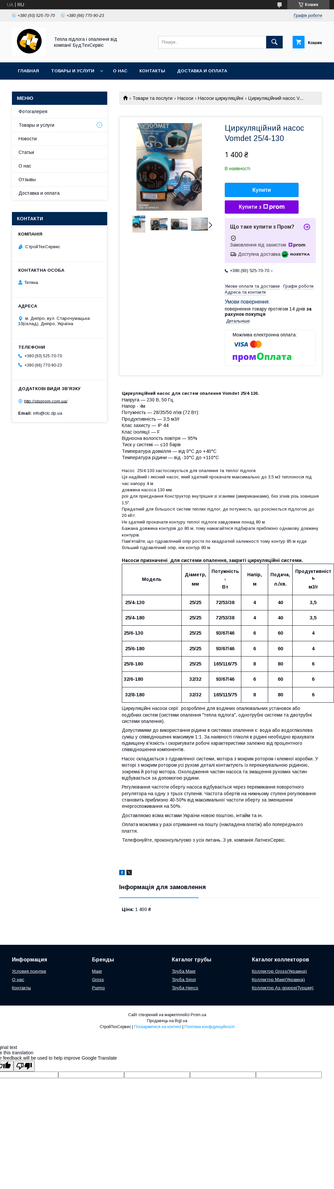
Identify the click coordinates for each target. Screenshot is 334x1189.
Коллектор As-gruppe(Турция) (282, 987)
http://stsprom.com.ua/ (46, 400)
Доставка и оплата (202, 70)
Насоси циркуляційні (220, 98)
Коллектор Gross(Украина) (279, 971)
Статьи (26, 152)
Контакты (152, 70)
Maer (97, 971)
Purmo (98, 987)
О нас (120, 70)
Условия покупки (29, 971)
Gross (98, 979)
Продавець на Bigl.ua (167, 1020)
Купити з (261, 207)
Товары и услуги (72, 70)
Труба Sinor (184, 979)
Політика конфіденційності (209, 1026)
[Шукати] (274, 42)
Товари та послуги (152, 98)
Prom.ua (198, 1015)
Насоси (185, 98)
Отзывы (27, 179)
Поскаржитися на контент (157, 1026)
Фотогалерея (33, 111)
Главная (28, 70)
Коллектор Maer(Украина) (278, 979)
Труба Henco (185, 987)
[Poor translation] (24, 1066)
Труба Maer (184, 971)
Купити (262, 190)
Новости (28, 138)
